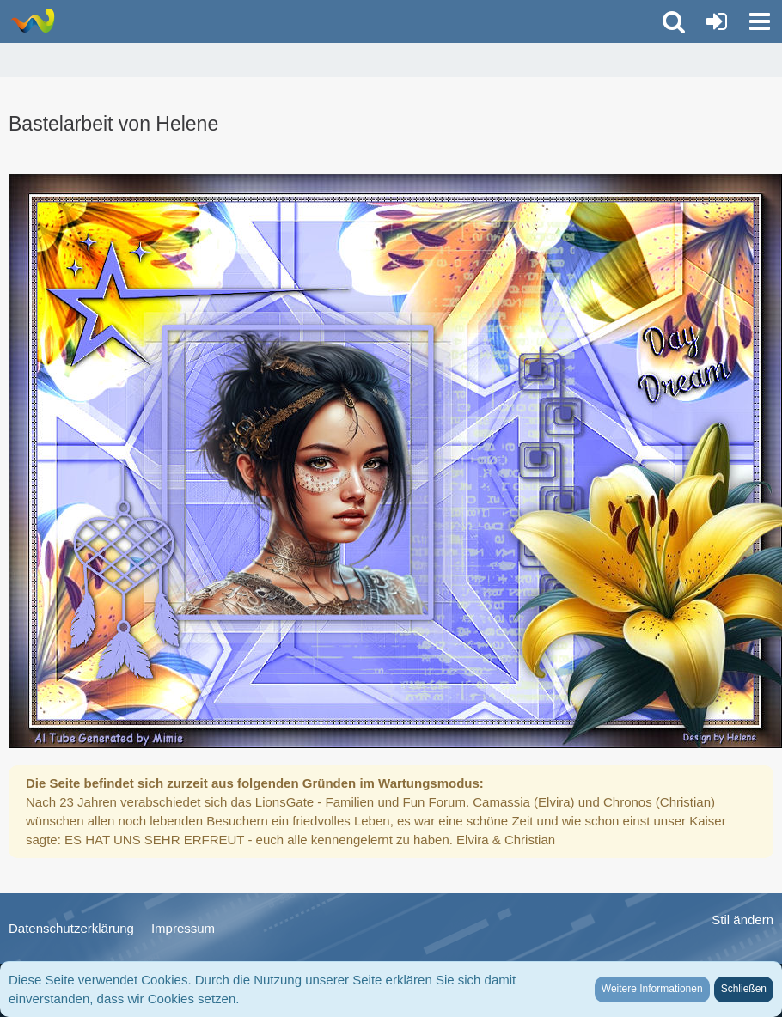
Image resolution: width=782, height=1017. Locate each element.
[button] (759, 21)
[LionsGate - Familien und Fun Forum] (32, 20)
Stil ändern (742, 919)
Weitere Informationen (652, 989)
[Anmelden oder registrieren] (717, 21)
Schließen (744, 989)
